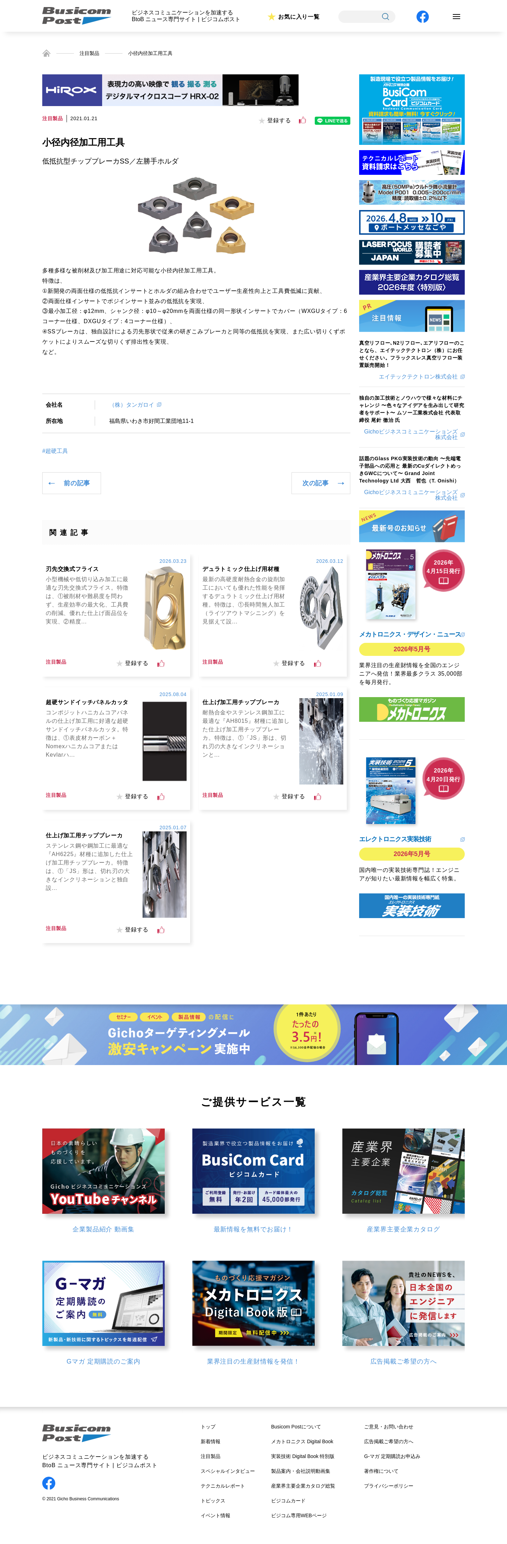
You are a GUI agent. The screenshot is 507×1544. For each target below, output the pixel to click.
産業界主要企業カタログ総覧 (303, 1486)
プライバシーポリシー (388, 1486)
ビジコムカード (288, 1500)
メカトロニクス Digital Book (302, 1441)
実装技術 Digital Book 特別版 (302, 1456)
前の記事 (77, 483)
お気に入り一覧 (299, 17)
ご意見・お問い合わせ (388, 1426)
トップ (208, 1426)
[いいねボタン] (302, 120)
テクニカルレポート (223, 1486)
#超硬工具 (55, 451)
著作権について (381, 1471)
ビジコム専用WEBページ (299, 1515)
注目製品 (89, 53)
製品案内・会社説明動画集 (300, 1471)
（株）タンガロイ (131, 405)
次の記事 (315, 483)
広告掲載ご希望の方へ (388, 1441)
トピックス (213, 1500)
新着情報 (210, 1441)
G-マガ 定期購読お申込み (392, 1456)
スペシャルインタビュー (228, 1471)
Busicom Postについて (296, 1426)
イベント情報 (215, 1515)
